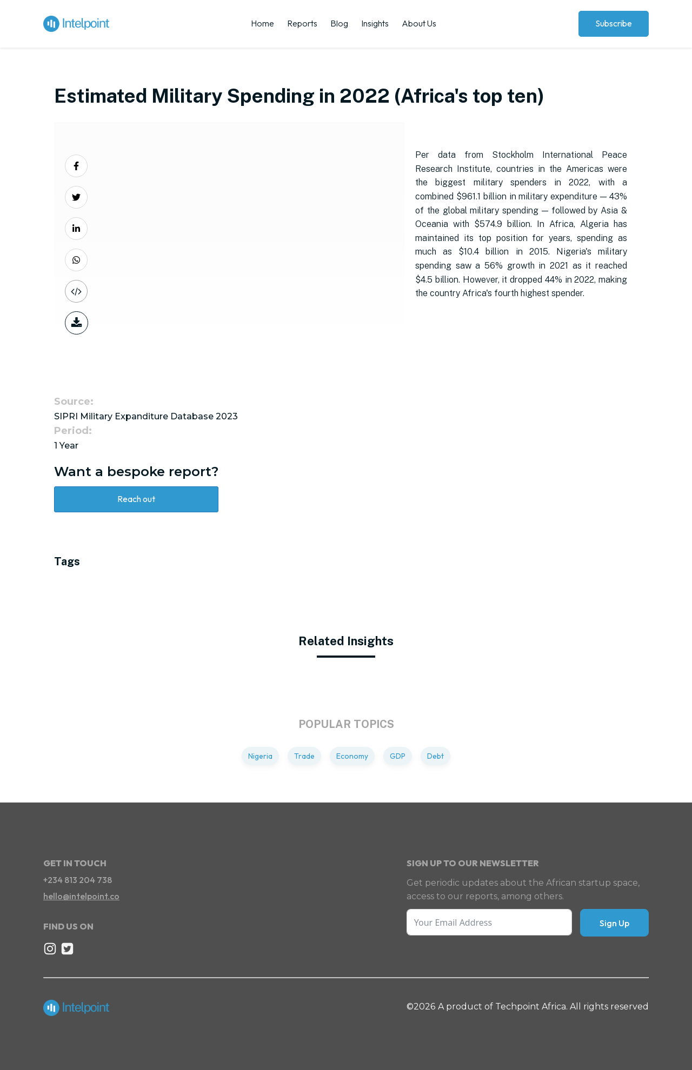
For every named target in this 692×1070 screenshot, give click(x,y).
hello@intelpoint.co (81, 896)
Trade (304, 756)
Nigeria (260, 756)
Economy (352, 756)
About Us (419, 23)
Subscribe (613, 23)
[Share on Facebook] (76, 166)
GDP (397, 756)
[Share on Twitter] (76, 197)
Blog (339, 23)
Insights (375, 23)
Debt (435, 756)
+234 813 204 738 (77, 879)
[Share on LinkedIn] (76, 228)
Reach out (136, 498)
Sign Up (614, 923)
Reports (302, 23)
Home (262, 23)
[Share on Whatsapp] (76, 260)
